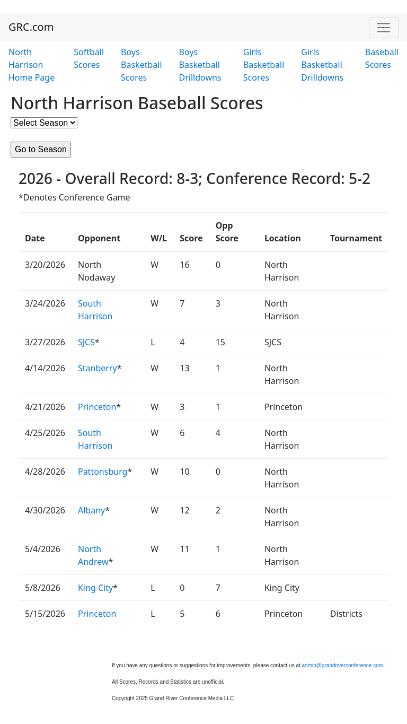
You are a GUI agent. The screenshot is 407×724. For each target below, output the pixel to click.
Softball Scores (89, 58)
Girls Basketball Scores (263, 64)
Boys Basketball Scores (141, 64)
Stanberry (97, 368)
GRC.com (31, 27)
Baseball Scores (382, 58)
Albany (91, 510)
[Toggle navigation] (384, 27)
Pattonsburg (102, 471)
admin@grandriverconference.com (343, 665)
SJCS (86, 342)
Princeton (97, 407)
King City (95, 588)
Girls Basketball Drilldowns (322, 64)
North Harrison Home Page (31, 64)
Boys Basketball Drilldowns (200, 64)
